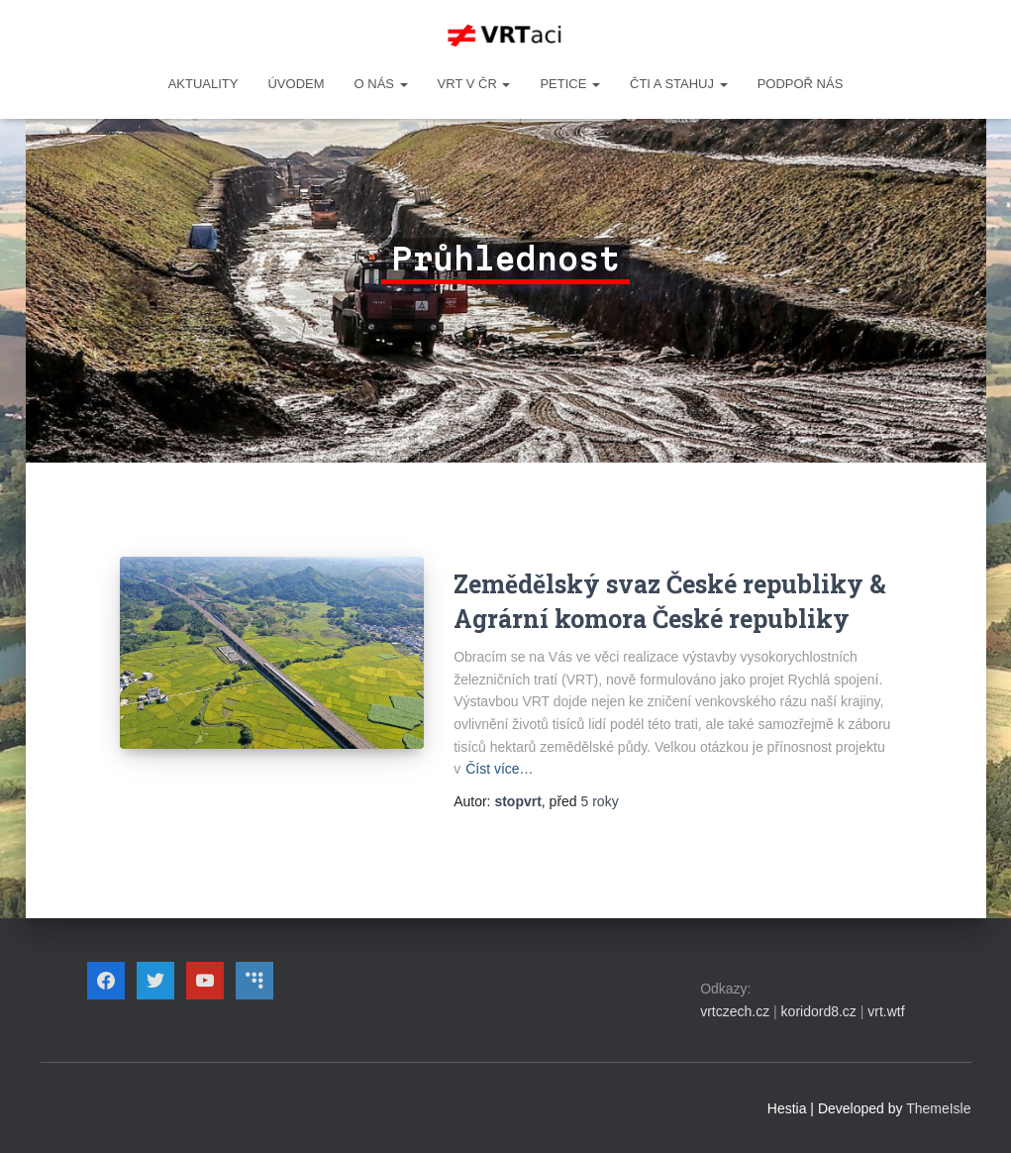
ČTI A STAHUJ (679, 83)
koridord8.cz (819, 1011)
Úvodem (295, 83)
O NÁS (381, 83)
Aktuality (203, 83)
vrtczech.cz (734, 1011)
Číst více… (499, 769)
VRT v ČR (474, 83)
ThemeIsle (938, 1108)
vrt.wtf (885, 1011)
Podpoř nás (801, 83)
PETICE (570, 83)
